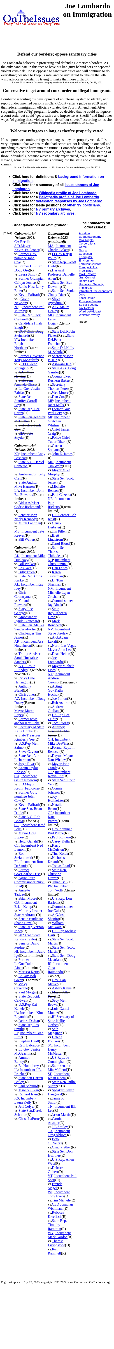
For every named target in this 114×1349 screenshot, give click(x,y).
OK (50, 772)
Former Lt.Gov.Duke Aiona (23, 964)
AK (17, 556)
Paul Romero (61, 837)
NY (50, 674)
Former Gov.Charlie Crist (27, 872)
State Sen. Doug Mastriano (61, 957)
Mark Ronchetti (55, 623)
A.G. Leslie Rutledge (24, 668)
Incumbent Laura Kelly (25, 1100)
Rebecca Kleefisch (56, 1214)
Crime (83, 247)
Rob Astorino (61, 703)
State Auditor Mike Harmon (26, 484)
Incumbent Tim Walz (59, 464)
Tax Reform (86, 308)
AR (16, 641)
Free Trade (86, 270)
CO (16, 825)
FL (16, 862)
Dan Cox (58, 397)
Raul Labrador (29, 1045)
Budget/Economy (90, 236)
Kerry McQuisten (56, 847)
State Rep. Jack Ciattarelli (27, 317)
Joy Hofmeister (56, 798)
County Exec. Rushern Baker (60, 378)
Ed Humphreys (29, 1066)
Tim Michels (61, 1200)
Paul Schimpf (28, 1086)
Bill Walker (27, 564)
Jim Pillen (59, 531)
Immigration (86, 287)
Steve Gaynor (28, 751)
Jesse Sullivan (29, 1090)
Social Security (88, 304)
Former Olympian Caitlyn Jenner (29, 280)
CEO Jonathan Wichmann (60, 1206)
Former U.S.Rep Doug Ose (28, 268)
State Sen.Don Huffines (60, 1153)
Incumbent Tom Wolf (59, 888)
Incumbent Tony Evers (59, 1194)
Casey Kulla (61, 841)
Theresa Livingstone (56, 1243)
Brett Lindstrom (55, 537)
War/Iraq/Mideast (90, 311)
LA (16, 490)
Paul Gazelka (61, 494)
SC (50, 1045)
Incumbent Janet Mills (59, 403)
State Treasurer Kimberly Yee (27, 737)
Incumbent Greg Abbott (59, 1133)
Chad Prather (61, 1147)
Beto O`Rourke (55, 1141)
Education (85, 253)
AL (16, 584)
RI (49, 964)
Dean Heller (61, 654)
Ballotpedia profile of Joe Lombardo (69, 197)
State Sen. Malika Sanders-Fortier (29, 627)
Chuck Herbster (54, 525)
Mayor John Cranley (58, 766)
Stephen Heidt (29, 1041)
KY (16, 454)
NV (50, 629)
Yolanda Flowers (22, 603)
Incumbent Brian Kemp (25, 904)
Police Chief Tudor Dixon (59, 439)
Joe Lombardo (55, 660)
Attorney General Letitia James (59, 731)
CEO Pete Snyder (23, 435)
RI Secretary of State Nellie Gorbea (61, 1021)
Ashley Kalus (62, 988)
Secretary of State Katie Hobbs (29, 729)
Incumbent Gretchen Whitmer (59, 421)
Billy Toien (27, 572)
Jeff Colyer (27, 1106)
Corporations (87, 243)
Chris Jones (27, 694)
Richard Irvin (28, 1094)
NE (50, 499)
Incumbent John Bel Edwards (29, 492)
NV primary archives (53, 209)
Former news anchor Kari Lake (27, 721)
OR (50, 813)
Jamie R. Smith (56, 1100)
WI (50, 1192)
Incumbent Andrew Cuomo (59, 678)
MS (17, 531)
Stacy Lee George (23, 611)
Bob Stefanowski (23, 856)
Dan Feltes (59, 568)
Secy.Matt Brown (57, 1002)
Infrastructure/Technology (95, 291)
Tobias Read (61, 866)
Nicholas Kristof (56, 860)
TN (50, 1106)
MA (51, 246)
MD (51, 315)
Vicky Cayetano (21, 986)
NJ (16, 307)
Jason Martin (61, 1114)
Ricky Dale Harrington (24, 680)
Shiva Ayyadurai (55, 301)
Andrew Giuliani (56, 709)
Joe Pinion (59, 698)
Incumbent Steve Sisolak (59, 631)
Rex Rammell (54, 1251)
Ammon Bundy (22, 1059)
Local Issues (87, 298)
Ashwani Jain (62, 364)
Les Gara (25, 568)
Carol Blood (61, 543)
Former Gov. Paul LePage (59, 411)
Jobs (82, 294)
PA (50, 886)
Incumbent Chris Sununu (59, 562)
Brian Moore (28, 898)
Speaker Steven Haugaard (61, 1092)
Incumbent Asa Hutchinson (28, 643)
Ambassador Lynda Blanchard (26, 619)
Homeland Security (91, 284)
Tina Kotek (60, 853)
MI (50, 417)
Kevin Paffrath (29, 295)
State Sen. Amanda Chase (25, 382)
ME (50, 401)
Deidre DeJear (29, 1021)
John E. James (62, 454)
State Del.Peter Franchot (61, 340)
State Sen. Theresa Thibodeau (57, 552)
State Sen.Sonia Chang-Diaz (61, 293)
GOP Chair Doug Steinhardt (29, 333)
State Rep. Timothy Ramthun (57, 1225)
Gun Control (87, 277)
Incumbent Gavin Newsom (25, 778)
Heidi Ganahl (28, 841)
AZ (16, 698)
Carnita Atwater (55, 1121)
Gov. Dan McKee (57, 982)
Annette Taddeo (22, 892)
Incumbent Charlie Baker (59, 248)
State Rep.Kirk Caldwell (27, 998)
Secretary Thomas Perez (58, 386)
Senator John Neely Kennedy (25, 517)
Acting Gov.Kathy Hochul (56, 690)
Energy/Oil (86, 257)
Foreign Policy (88, 267)
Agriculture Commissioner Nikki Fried (29, 882)
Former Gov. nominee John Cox (25, 258)
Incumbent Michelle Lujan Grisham (59, 592)
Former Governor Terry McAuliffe (29, 358)
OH (50, 739)
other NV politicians (83, 205)
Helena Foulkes (55, 1039)
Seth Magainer (55, 1031)
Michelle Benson (56, 488)
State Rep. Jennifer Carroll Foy (25, 401)
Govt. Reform (87, 274)
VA (16, 339)
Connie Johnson (55, 790)
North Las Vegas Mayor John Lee (62, 647)
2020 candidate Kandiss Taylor (27, 937)
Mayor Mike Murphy (59, 472)
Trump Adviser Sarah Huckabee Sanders (27, 658)
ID (16, 1033)
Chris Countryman (23, 594)
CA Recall (21, 242)
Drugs (83, 250)
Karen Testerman (55, 574)
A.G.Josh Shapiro (56, 917)
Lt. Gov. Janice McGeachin (27, 1051)
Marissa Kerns (29, 972)
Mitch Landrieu (30, 523)
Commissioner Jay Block (60, 603)
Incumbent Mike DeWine (59, 741)
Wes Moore (60, 393)
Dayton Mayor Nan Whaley (60, 758)
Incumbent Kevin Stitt (59, 774)
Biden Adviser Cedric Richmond (27, 505)
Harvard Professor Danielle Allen (61, 274)
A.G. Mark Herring (24, 374)
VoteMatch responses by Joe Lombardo (69, 201)
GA (17, 902)
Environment (87, 260)
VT (50, 1176)
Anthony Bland (22, 688)
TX (50, 1131)
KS (16, 1098)
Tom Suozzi (60, 723)
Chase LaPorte (29, 1119)
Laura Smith (28, 274)
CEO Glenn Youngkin (25, 366)
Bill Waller (26, 539)
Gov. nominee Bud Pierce (60, 831)
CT (16, 845)
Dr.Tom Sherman (55, 582)
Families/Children (90, 264)
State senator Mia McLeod (59, 1068)
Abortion (84, 233)
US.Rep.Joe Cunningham (58, 1059)
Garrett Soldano (55, 448)
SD (50, 1074)
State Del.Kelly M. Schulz (61, 350)
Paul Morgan (28, 992)
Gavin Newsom (21, 301)
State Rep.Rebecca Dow (57, 613)
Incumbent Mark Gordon (59, 1235)
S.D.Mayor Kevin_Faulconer (27, 248)
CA (16, 776)
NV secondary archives (55, 213)
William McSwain (56, 925)
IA (16, 1013)
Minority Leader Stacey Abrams (28, 913)
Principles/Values (90, 301)
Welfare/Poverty (89, 315)
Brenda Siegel (55, 1186)
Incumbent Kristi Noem (59, 1076)
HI (16, 951)
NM (51, 588)
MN (51, 462)
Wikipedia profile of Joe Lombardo (67, 193)
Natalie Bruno (55, 807)
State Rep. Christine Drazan (57, 874)
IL (16, 1070)
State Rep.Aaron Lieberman (28, 758)
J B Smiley (60, 1127)
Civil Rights (86, 240)
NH (50, 560)
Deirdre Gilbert (55, 1170)
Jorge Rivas (27, 764)
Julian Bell (59, 882)
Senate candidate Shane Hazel (28, 921)
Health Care (86, 281)
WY (51, 1233)
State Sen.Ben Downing (60, 284)
